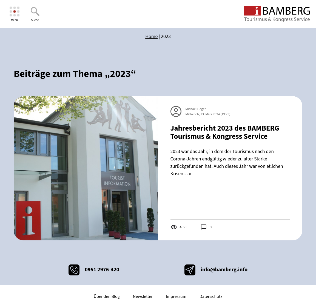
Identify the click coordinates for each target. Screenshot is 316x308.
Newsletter (143, 296)
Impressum (176, 296)
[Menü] (14, 14)
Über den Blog (107, 296)
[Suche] (35, 14)
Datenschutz (211, 296)
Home (151, 36)
